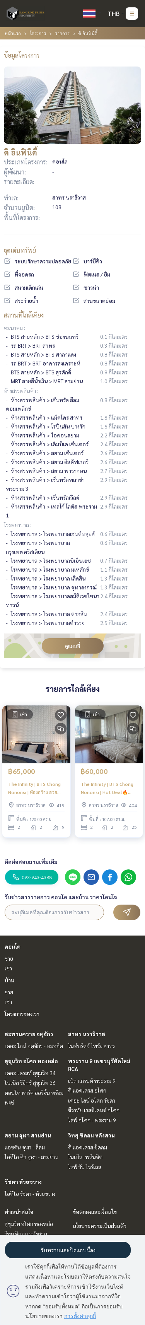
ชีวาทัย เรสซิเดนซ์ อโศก (93, 1109)
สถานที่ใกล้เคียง (24, 315)
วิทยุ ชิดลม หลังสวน (91, 1135)
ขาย (9, 958)
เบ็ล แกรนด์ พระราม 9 (92, 1080)
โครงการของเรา (22, 1013)
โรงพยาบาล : (17, 524)
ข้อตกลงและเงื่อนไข (95, 1211)
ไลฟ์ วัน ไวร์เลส (84, 1166)
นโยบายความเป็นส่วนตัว (99, 1225)
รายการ (62, 33)
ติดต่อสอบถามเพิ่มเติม (31, 861)
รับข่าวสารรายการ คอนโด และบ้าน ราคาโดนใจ (61, 896)
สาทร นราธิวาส (86, 1033)
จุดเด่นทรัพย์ (20, 250)
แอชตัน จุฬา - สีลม (25, 1147)
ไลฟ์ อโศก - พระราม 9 (92, 1120)
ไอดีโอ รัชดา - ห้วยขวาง (30, 1193)
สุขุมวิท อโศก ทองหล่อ (31, 1060)
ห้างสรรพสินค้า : (21, 390)
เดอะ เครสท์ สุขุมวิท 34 (30, 1072)
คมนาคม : (14, 327)
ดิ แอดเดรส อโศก (87, 1090)
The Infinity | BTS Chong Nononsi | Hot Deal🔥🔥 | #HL (108, 788)
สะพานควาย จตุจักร (29, 1033)
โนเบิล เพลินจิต (85, 1156)
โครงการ (38, 33)
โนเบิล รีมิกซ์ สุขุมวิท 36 (30, 1082)
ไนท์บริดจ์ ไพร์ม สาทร (91, 1045)
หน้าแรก (13, 33)
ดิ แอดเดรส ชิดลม (87, 1147)
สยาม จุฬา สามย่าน (28, 1135)
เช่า (8, 968)
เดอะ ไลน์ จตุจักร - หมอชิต (34, 1045)
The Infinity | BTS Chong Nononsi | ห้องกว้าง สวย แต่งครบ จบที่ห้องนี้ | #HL (34, 788)
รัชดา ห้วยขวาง (23, 1181)
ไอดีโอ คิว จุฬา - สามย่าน (31, 1156)
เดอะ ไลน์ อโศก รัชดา (91, 1100)
